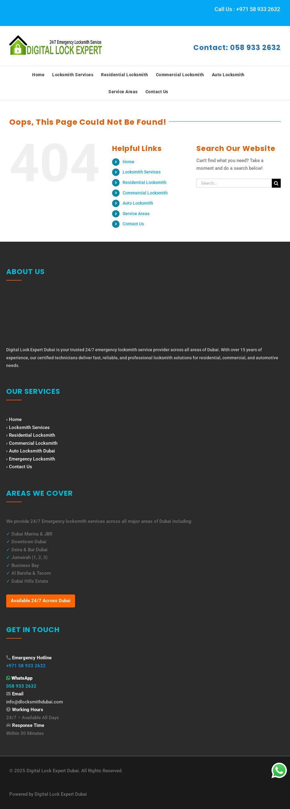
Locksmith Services (142, 171)
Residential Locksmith (144, 182)
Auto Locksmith (138, 203)
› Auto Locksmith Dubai (30, 451)
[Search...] (234, 183)
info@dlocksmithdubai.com (34, 702)
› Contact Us (19, 466)
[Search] (276, 183)
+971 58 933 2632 (26, 666)
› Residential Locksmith (30, 435)
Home (128, 161)
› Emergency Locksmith (30, 459)
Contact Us (133, 223)
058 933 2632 (21, 686)
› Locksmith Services (28, 427)
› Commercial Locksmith (31, 443)
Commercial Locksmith (145, 192)
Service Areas (136, 213)
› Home (14, 419)
